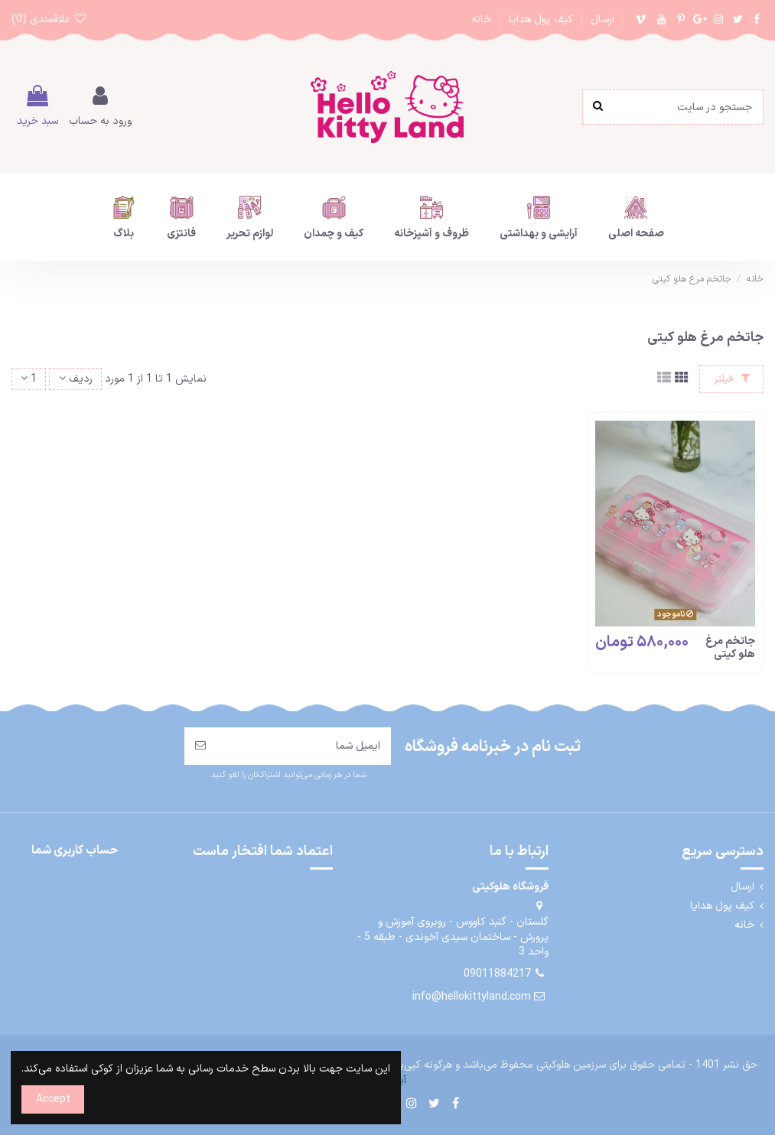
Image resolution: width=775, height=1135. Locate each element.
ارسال (601, 19)
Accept (53, 1099)
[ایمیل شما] (304, 746)
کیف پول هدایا (539, 19)
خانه (481, 19)
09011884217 (497, 974)
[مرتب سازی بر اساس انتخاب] (75, 379)
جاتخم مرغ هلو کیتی (730, 647)
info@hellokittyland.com (471, 997)
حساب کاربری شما (74, 850)
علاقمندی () (49, 19)
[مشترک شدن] (200, 746)
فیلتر (732, 379)
